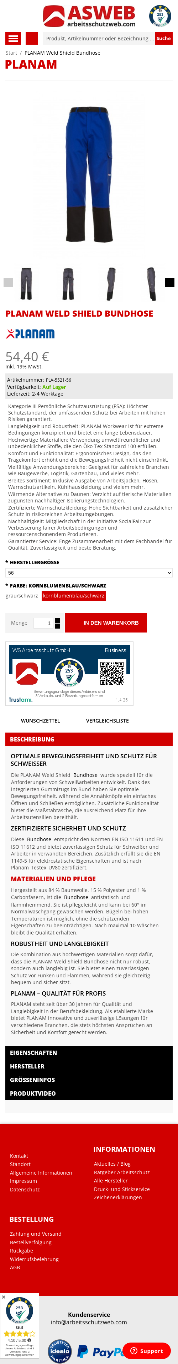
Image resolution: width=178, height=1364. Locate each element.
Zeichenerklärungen (118, 1197)
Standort (20, 1164)
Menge (19, 622)
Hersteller (27, 1066)
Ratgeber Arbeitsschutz (122, 1172)
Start (11, 52)
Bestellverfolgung (31, 1242)
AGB (15, 1267)
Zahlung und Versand (36, 1234)
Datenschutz (25, 1189)
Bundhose (85, 775)
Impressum (23, 1181)
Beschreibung (32, 739)
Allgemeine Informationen (41, 1173)
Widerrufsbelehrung (34, 1259)
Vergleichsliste (99, 722)
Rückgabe (21, 1251)
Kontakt (19, 1156)
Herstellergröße (32, 562)
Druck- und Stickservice (122, 1189)
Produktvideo (33, 1093)
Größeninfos (32, 1080)
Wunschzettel (32, 722)
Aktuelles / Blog (112, 1164)
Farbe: (55, 585)
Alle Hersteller (111, 1180)
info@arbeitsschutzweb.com (89, 1322)
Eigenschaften (33, 1053)
